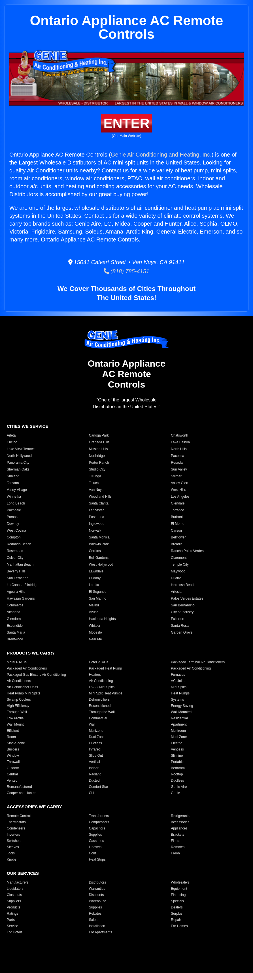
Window (13, 756)
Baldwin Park (99, 544)
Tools (11, 853)
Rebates (95, 914)
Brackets (177, 835)
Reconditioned (100, 706)
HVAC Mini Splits (101, 687)
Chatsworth (179, 435)
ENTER (126, 123)
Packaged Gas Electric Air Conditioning (36, 675)
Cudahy (95, 578)
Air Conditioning (101, 681)
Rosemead (15, 551)
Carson (176, 531)
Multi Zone (179, 737)
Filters (175, 841)
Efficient (13, 731)
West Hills (178, 490)
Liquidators (15, 889)
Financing (178, 895)
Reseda (176, 463)
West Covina (16, 531)
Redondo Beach (19, 544)
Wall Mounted (181, 712)
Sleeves (13, 847)
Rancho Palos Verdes (187, 551)
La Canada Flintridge (22, 585)
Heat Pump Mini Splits (23, 693)
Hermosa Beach (183, 585)
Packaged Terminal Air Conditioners (198, 662)
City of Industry (182, 612)
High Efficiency (18, 706)
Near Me (95, 639)
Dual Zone (97, 737)
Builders (13, 749)
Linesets (95, 847)
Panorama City (18, 463)
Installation (97, 926)
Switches (13, 841)
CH (91, 793)
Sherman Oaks (18, 469)
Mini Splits (178, 687)
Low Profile (15, 718)
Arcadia (176, 544)
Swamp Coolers (19, 700)
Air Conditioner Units (22, 687)
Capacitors (97, 828)
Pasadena (96, 517)
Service (12, 926)
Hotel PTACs (98, 662)
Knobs (11, 859)
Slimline (177, 756)
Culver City (15, 558)
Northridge (97, 456)
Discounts (96, 895)
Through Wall (17, 712)
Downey (13, 524)
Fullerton (177, 619)
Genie (175, 793)
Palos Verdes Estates (187, 598)
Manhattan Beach (20, 564)
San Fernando (17, 578)
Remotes (177, 847)
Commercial (98, 718)
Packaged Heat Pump (105, 668)
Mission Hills (98, 449)
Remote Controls (19, 816)
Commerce (15, 605)
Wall (92, 724)
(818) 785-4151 (126, 271)
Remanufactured (19, 787)
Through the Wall (102, 712)
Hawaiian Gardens (21, 598)
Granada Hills (99, 442)
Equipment (179, 889)
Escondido (15, 626)
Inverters (13, 835)
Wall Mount (15, 724)
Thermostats (16, 822)
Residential (179, 718)
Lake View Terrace (21, 449)
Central (12, 774)
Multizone (96, 731)
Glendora (14, 619)
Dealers (176, 907)
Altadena (13, 612)
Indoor (94, 768)
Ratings (12, 914)
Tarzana (13, 483)
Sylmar (176, 476)
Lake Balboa (180, 442)
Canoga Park (99, 435)
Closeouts (14, 895)
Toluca (94, 483)
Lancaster (96, 510)
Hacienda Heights (102, 619)
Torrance (177, 510)
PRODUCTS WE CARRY (31, 653)
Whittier (95, 626)
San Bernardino (182, 605)
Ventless (177, 749)
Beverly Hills (16, 571)
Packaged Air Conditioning (191, 668)
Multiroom (178, 731)
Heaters (95, 675)
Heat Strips (97, 859)
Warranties (97, 889)
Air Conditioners (19, 681)
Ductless (95, 743)
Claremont (178, 558)
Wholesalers (180, 882)
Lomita (94, 585)
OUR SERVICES (23, 873)
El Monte (177, 524)
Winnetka (14, 497)
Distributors (97, 882)
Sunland (13, 476)
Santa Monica (99, 537)
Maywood (178, 571)
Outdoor (13, 768)
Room (11, 737)
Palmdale (14, 510)
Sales (93, 920)
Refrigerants (180, 816)
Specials (177, 901)
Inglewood (97, 524)
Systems (177, 700)
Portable (177, 762)
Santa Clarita (99, 503)
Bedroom (178, 768)
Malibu (94, 605)
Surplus (176, 914)
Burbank (177, 517)
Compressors (99, 822)
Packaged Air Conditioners (27, 668)
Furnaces (178, 675)
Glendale (177, 503)
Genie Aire (179, 787)
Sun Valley (179, 469)
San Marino (97, 598)
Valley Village (17, 490)
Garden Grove (181, 632)
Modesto (95, 632)
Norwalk (95, 531)
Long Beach (16, 503)
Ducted (94, 780)
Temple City (180, 564)
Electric (176, 743)
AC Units (177, 681)
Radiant (95, 774)
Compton (14, 537)
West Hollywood (101, 564)
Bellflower (178, 537)
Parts (11, 920)
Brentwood (15, 639)
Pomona (13, 517)
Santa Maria (16, 632)
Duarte (176, 578)
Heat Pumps (180, 693)
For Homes (179, 926)
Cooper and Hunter (21, 793)
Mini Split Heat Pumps (105, 693)
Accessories (180, 822)
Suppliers (14, 901)
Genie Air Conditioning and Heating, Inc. (161, 154)
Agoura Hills (16, 592)
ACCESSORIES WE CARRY (34, 806)
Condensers (16, 828)
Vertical (94, 762)
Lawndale (96, 571)
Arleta (11, 435)
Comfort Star (98, 787)
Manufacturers (18, 882)
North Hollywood (19, 456)
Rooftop (177, 774)
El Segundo (98, 592)
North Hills (178, 449)
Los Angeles (180, 497)
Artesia (176, 592)
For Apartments (100, 932)
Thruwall (13, 762)
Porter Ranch (99, 463)
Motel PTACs (17, 662)
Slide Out (96, 756)
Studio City (97, 469)
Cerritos (95, 551)
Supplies (95, 835)
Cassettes (96, 841)
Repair (176, 920)
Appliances (179, 828)
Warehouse (97, 901)
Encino (12, 442)
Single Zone (16, 743)
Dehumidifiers (99, 700)
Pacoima (177, 456)
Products (13, 907)
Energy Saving (182, 706)
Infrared (95, 749)
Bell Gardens (99, 558)
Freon (175, 853)
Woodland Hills (100, 497)
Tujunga (95, 476)
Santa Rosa (180, 626)
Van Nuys (96, 490)
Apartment (178, 724)
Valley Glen (179, 483)
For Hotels (14, 932)
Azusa (93, 612)
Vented (12, 780)
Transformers (99, 816)
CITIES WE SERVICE (27, 426)
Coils (93, 853)
